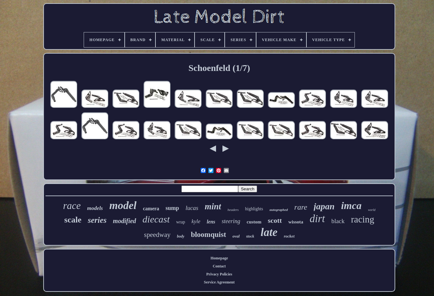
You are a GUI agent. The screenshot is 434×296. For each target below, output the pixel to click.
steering (231, 221)
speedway (157, 235)
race (72, 205)
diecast (156, 219)
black (338, 221)
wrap (180, 222)
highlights (254, 208)
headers (233, 210)
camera (151, 208)
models (95, 208)
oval (235, 236)
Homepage (219, 258)
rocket (289, 236)
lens (211, 221)
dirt (317, 218)
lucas (192, 208)
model (123, 205)
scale (72, 219)
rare (300, 207)
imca (351, 205)
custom (254, 221)
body (180, 236)
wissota (295, 221)
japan (324, 206)
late (269, 232)
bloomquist (208, 235)
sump (172, 208)
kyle (196, 221)
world (371, 210)
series (97, 220)
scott (275, 220)
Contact (219, 266)
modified (124, 220)
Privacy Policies (219, 274)
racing (362, 219)
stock (250, 236)
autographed (279, 210)
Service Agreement (219, 282)
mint (213, 206)
